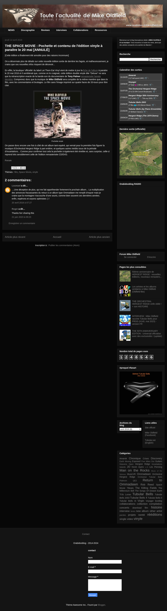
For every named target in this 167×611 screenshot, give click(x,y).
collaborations (127, 503)
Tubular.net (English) (150, 441)
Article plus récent (15, 237)
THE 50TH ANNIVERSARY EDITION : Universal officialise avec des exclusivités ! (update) (147, 333)
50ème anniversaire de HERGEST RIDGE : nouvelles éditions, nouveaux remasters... (147, 274)
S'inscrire (151, 257)
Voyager (150, 501)
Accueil (57, 237)
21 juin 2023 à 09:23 (21, 217)
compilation (155, 503)
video (130, 519)
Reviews (45, 30)
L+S (146, 467)
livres (133, 511)
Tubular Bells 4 (138, 497)
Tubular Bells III (128, 501)
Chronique (135, 458)
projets (132, 514)
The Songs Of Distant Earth (148, 491)
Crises (146, 458)
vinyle (35, 172)
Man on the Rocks (134, 470)
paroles (123, 515)
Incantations (157, 464)
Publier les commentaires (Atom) (64, 245)
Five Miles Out (147, 461)
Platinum (123, 481)
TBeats (130, 488)
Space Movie (25, 172)
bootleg (158, 501)
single (123, 519)
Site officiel (150, 427)
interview (125, 511)
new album (142, 511)
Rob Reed (147, 484)
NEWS (11, 30)
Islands (123, 467)
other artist (156, 511)
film (16, 172)
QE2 (135, 481)
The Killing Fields (146, 488)
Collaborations (80, 30)
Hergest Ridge (142, 464)
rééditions (154, 514)
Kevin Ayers (138, 467)
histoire (156, 507)
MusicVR (131, 474)
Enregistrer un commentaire (22, 223)
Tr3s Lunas (125, 494)
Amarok (123, 458)
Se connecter (130, 257)
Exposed (136, 461)
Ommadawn (144, 474)
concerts (124, 507)
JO (128, 466)
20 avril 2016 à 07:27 (22, 202)
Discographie (28, 30)
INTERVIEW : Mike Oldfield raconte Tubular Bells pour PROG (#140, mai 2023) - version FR (145, 320)
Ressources (101, 30)
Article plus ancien (99, 237)
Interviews (61, 30)
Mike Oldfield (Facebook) (151, 433)
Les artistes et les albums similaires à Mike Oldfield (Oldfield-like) (144, 289)
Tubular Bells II (155, 498)
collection (142, 503)
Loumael (16, 185)
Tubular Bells (143, 494)
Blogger (101, 605)
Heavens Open (127, 464)
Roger (15, 209)
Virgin (141, 500)
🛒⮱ (147, 78)
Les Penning (155, 467)
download (137, 508)
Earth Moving (125, 461)
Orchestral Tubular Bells (150, 477)
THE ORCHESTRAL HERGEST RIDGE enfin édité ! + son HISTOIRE (147, 304)
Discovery (156, 458)
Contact (85, 534)
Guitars (158, 461)
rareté (141, 514)
